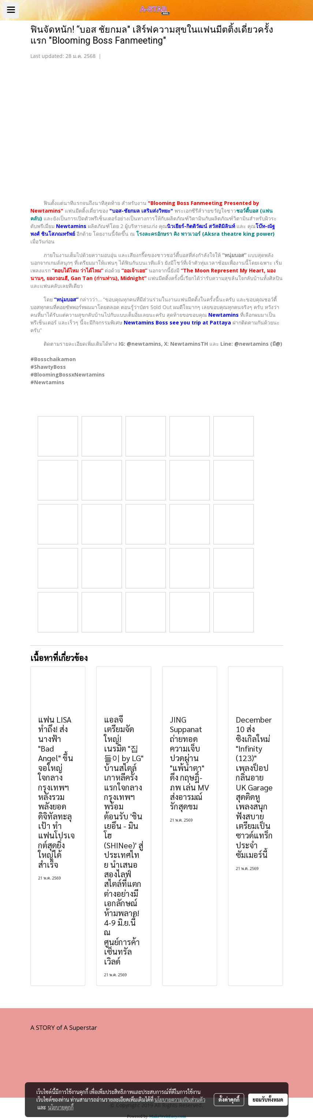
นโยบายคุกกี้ (61, 1107)
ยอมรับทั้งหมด (268, 1099)
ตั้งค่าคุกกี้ (229, 1099)
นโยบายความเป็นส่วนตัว (179, 1099)
